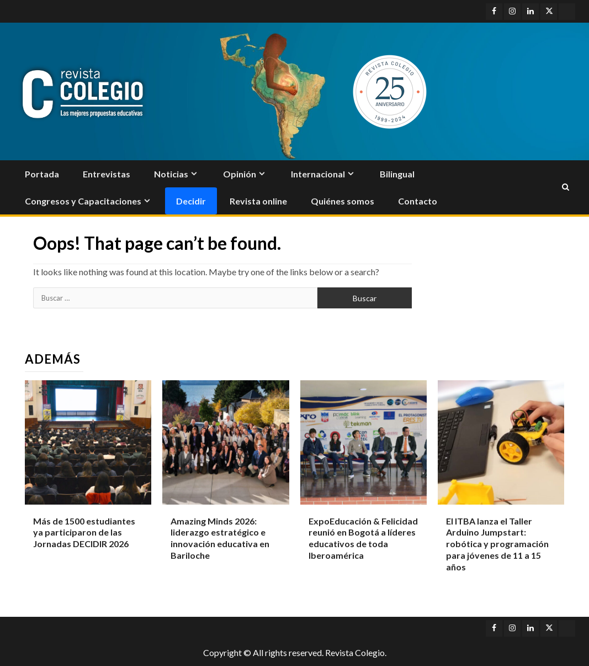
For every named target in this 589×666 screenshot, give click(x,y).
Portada (42, 174)
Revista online (258, 201)
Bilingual (397, 174)
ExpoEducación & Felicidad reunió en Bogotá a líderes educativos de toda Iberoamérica (363, 538)
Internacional (318, 174)
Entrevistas (106, 174)
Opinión (239, 174)
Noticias (171, 174)
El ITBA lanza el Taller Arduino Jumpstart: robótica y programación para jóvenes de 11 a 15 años (497, 544)
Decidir (191, 201)
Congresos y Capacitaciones (83, 201)
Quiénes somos (342, 201)
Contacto (417, 201)
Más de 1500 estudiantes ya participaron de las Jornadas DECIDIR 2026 (84, 532)
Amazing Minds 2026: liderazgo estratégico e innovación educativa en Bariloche (220, 538)
